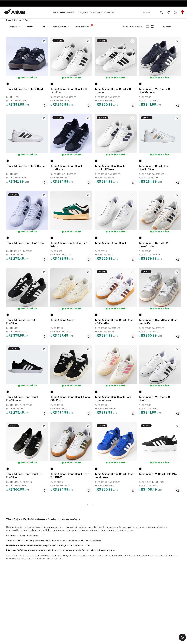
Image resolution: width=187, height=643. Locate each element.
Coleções (109, 12)
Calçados (83, 12)
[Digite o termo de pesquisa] (151, 12)
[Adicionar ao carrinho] (45, 105)
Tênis (27, 20)
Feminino (71, 12)
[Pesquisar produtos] (161, 12)
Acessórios (96, 12)
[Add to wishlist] (44, 41)
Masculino (59, 12)
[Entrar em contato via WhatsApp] (182, 637)
